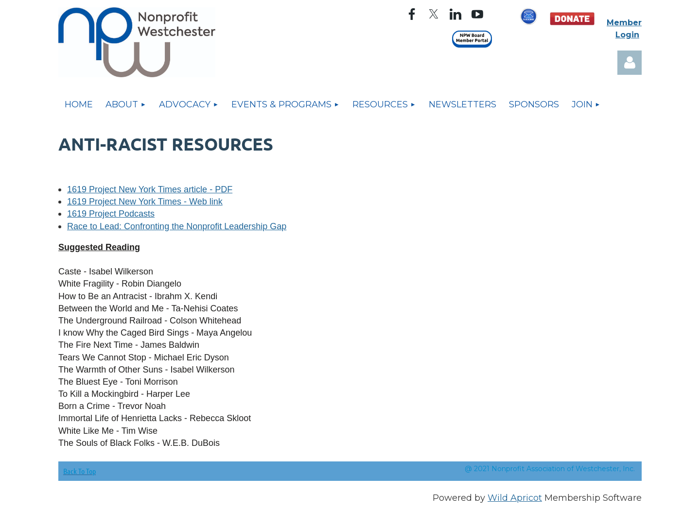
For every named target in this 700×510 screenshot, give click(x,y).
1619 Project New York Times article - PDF (149, 189)
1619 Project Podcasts (111, 214)
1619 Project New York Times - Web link (145, 201)
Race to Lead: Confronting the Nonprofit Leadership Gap (176, 226)
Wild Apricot (515, 498)
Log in (629, 63)
